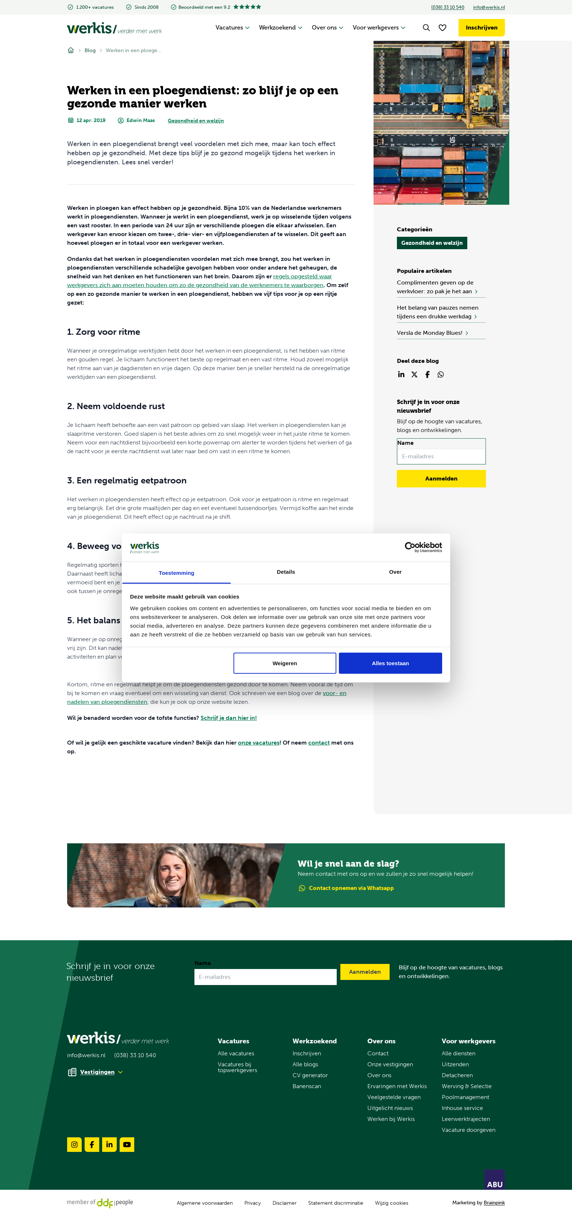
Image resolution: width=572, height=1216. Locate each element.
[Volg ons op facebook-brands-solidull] (92, 1144)
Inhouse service (462, 1108)
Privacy (252, 1203)
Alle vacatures (236, 1053)
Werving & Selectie (467, 1086)
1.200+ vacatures (90, 7)
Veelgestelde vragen (394, 1097)
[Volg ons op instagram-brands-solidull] (74, 1144)
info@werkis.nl (489, 7)
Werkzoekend (281, 27)
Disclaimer (285, 1203)
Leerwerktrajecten (466, 1119)
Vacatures (233, 27)
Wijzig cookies (391, 1203)
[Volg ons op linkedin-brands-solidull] (109, 1144)
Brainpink (494, 1203)
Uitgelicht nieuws (390, 1108)
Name (405, 442)
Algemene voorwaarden (205, 1203)
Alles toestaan (390, 663)
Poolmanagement (465, 1097)
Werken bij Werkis (391, 1119)
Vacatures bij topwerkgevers (237, 1067)
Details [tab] (286, 571)
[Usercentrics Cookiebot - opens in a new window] (410, 547)
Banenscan (307, 1086)
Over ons (328, 27)
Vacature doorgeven (468, 1130)
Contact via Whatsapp (346, 888)
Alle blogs (305, 1064)
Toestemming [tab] (176, 572)
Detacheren (457, 1075)
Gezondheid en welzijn (196, 121)
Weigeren (285, 663)
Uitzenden (455, 1064)
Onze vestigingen (390, 1064)
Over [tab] (395, 571)
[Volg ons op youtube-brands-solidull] (127, 1144)
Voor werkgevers (379, 27)
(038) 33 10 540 (447, 7)
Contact (378, 1053)
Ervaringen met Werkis (397, 1086)
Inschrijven (482, 27)
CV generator (310, 1075)
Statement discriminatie (335, 1203)
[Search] (426, 28)
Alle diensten (458, 1053)
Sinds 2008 (142, 7)
